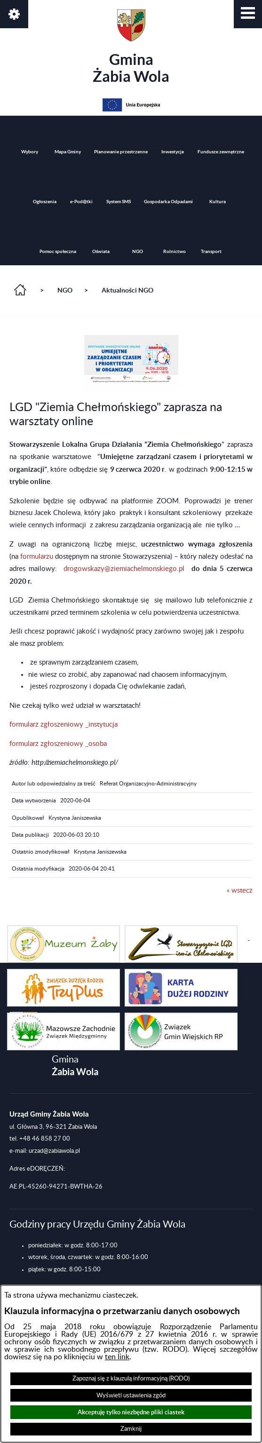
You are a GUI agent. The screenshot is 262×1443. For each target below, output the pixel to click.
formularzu (37, 556)
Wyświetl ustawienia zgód (131, 1395)
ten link (117, 1357)
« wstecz (240, 890)
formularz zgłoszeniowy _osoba (58, 743)
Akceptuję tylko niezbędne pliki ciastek (131, 1412)
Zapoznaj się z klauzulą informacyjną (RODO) (131, 1378)
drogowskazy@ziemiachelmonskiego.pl (124, 568)
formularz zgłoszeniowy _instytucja (63, 724)
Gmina (131, 47)
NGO (64, 290)
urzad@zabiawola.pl (54, 1151)
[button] (248, 14)
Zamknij (131, 1429)
